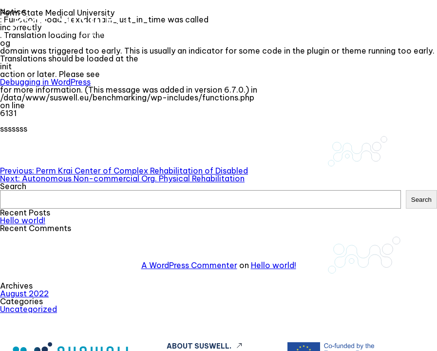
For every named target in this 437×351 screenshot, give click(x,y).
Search (13, 186)
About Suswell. (199, 346)
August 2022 (24, 293)
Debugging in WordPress (45, 82)
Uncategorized (28, 309)
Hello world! (22, 220)
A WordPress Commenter (189, 265)
